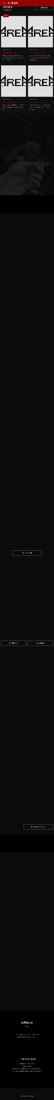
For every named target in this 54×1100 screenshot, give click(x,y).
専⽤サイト (15, 643)
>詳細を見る (44, 8)
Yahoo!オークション (40, 827)
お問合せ (41, 643)
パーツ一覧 (28, 553)
